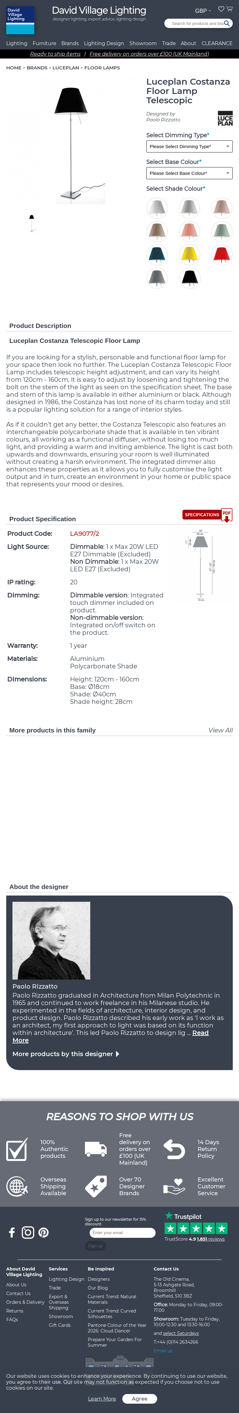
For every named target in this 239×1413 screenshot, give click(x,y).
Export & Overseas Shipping (59, 1302)
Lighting (16, 43)
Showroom (143, 43)
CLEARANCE (217, 43)
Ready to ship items (55, 54)
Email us (163, 1351)
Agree (140, 1399)
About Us (16, 1285)
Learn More (102, 1399)
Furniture (44, 43)
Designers (99, 1279)
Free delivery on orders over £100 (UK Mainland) (149, 54)
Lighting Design (66, 1279)
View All (221, 730)
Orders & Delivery (25, 1302)
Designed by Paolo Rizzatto (163, 117)
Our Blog (98, 1288)
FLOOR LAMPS (102, 68)
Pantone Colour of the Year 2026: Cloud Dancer (117, 1328)
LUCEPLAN (66, 68)
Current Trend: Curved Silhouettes (112, 1313)
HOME (13, 68)
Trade (55, 1288)
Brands (70, 43)
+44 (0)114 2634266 (177, 1342)
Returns (14, 1311)
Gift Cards (60, 1325)
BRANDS (37, 68)
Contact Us (18, 1293)
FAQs (12, 1319)
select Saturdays (181, 1333)
